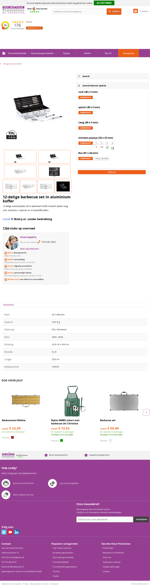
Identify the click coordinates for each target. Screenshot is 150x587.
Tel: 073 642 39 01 (9, 562)
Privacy (26, 584)
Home (3, 53)
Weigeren (119, 3)
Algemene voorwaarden (11, 584)
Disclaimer (54, 584)
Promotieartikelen (17, 53)
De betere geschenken (63, 552)
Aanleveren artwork (112, 562)
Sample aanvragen (111, 566)
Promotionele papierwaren (65, 566)
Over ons (107, 557)
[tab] (8, 304)
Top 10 (107, 53)
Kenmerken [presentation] (8, 304)
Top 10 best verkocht (62, 548)
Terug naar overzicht (12, 63)
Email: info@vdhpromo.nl (12, 566)
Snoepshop (128, 53)
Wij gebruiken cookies (39, 584)
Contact (106, 571)
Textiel (87, 53)
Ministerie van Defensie (113, 552)
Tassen (66, 53)
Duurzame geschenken (42, 53)
